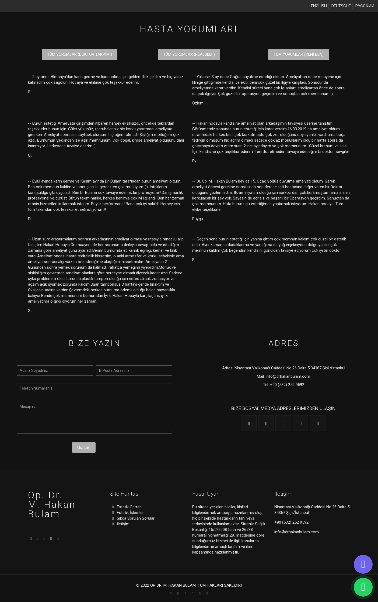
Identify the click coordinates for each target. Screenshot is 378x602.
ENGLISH (319, 6)
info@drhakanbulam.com (288, 376)
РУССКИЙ (364, 6)
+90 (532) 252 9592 (287, 384)
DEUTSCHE (341, 6)
